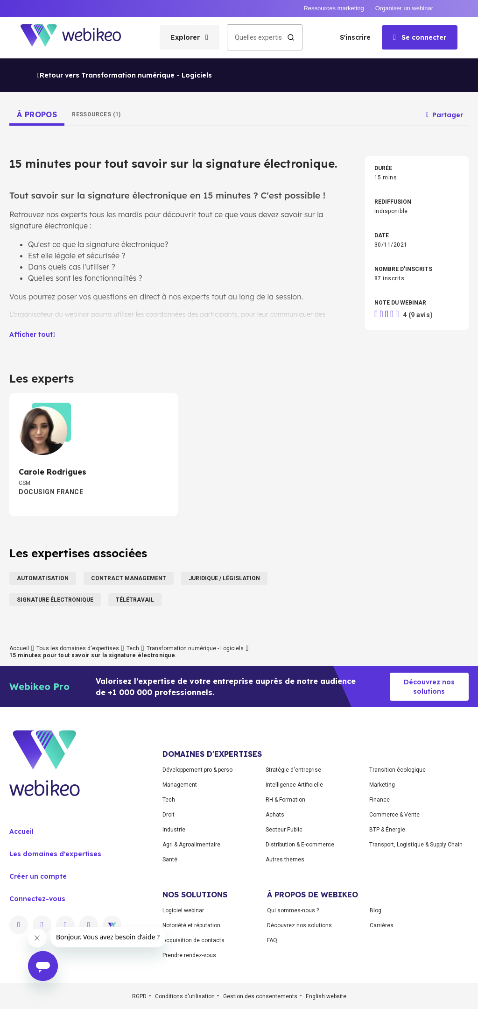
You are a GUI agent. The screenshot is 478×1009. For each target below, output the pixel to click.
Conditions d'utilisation (185, 996)
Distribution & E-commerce (300, 844)
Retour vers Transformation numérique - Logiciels (124, 75)
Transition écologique (397, 770)
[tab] (36, 114)
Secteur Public (284, 829)
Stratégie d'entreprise (293, 770)
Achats (275, 814)
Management (179, 785)
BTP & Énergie (387, 829)
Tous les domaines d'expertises (77, 648)
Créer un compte (38, 876)
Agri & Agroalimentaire (191, 844)
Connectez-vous (37, 899)
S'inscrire (355, 37)
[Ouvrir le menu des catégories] (189, 37)
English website (326, 996)
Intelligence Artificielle (294, 785)
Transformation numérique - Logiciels (195, 648)
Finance (379, 799)
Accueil (19, 648)
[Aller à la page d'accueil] (79, 37)
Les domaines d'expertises (55, 854)
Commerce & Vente (394, 814)
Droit (168, 814)
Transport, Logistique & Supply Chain (416, 844)
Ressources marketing (333, 8)
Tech (133, 648)
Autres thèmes (285, 859)
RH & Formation (285, 799)
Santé (169, 859)
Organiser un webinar (404, 8)
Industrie (173, 829)
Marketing (382, 785)
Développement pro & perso (197, 770)
